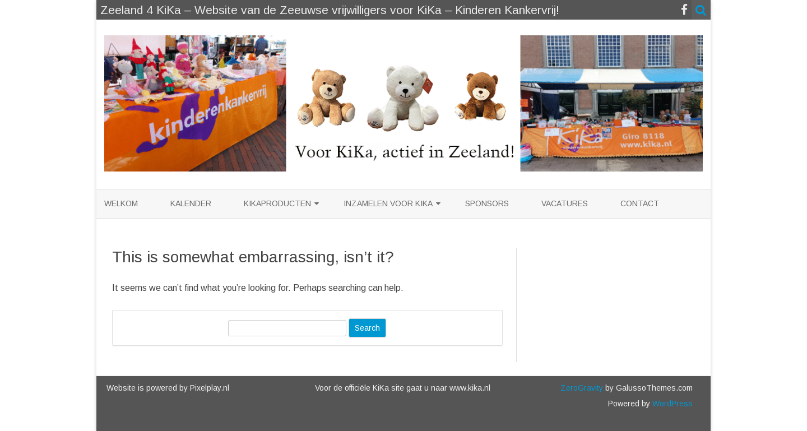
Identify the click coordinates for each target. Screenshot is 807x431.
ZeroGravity (581, 387)
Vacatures (564, 203)
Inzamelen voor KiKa (388, 203)
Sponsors (487, 203)
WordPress (671, 403)
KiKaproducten (277, 203)
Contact (639, 203)
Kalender (190, 203)
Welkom (121, 203)
